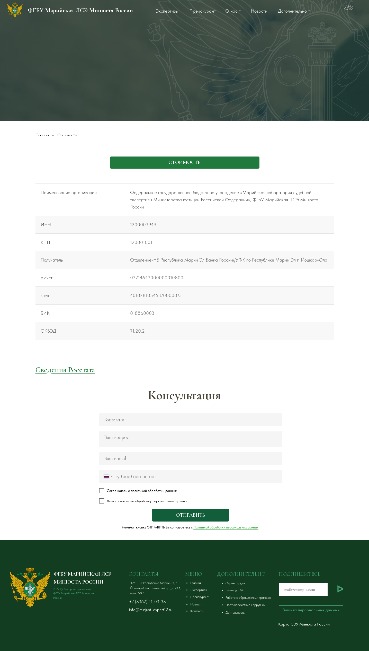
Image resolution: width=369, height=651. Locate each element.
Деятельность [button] (235, 612)
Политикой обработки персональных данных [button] (225, 527)
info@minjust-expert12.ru (150, 609)
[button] (258, 583)
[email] (190, 458)
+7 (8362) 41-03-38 (147, 601)
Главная (42, 135)
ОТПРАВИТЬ (190, 515)
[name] (190, 419)
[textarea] (190, 439)
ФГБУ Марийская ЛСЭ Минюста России (80, 10)
